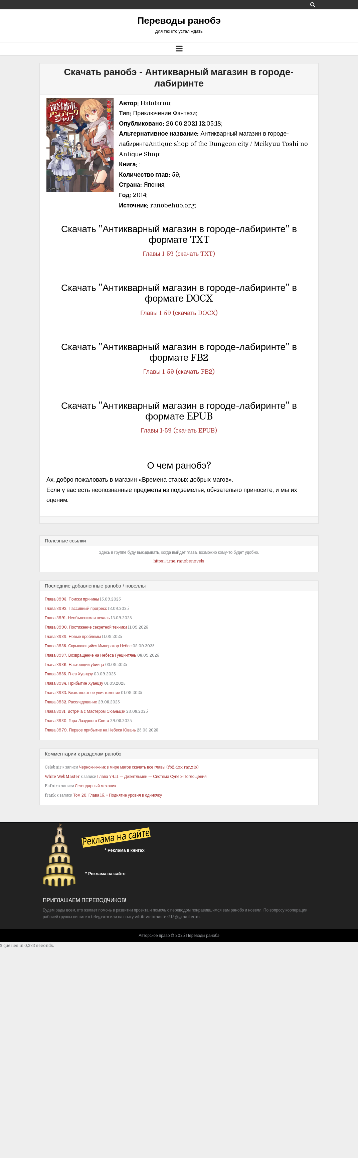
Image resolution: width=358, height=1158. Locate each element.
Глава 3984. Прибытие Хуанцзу (74, 683)
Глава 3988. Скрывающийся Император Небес (88, 646)
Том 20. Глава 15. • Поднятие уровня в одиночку (117, 795)
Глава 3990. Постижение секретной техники (86, 627)
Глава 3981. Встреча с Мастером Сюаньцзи (85, 711)
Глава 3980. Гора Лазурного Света (77, 720)
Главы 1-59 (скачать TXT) (179, 254)
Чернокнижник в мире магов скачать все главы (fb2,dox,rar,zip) (139, 767)
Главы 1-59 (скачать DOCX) (178, 313)
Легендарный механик (95, 786)
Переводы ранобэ (179, 20)
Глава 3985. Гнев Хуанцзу (69, 674)
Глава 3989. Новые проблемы (73, 636)
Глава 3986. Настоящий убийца (74, 664)
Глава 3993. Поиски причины (72, 599)
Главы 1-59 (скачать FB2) (179, 371)
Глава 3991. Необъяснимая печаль (77, 618)
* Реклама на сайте (105, 873)
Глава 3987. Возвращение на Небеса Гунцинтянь (90, 655)
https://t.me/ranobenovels (179, 561)
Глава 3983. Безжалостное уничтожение (82, 692)
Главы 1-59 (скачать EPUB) (179, 430)
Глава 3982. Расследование (71, 702)
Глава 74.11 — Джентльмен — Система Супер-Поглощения (151, 776)
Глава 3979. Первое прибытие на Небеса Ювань (90, 730)
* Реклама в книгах (125, 850)
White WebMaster (62, 776)
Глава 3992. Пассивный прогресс (76, 608)
